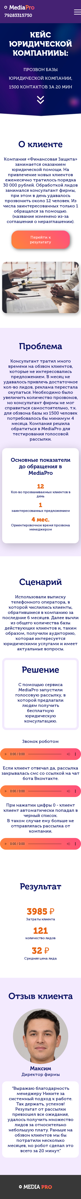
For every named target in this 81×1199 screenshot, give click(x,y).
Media (21, 7)
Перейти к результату (40, 239)
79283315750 (18, 15)
